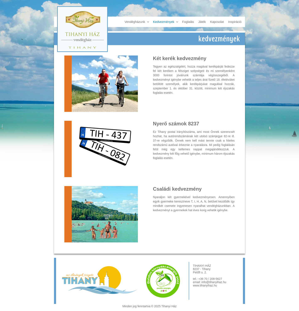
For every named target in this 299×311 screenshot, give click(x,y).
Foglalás (188, 21)
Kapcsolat (217, 21)
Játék (202, 21)
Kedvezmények (163, 21)
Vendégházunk (135, 21)
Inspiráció (234, 21)
